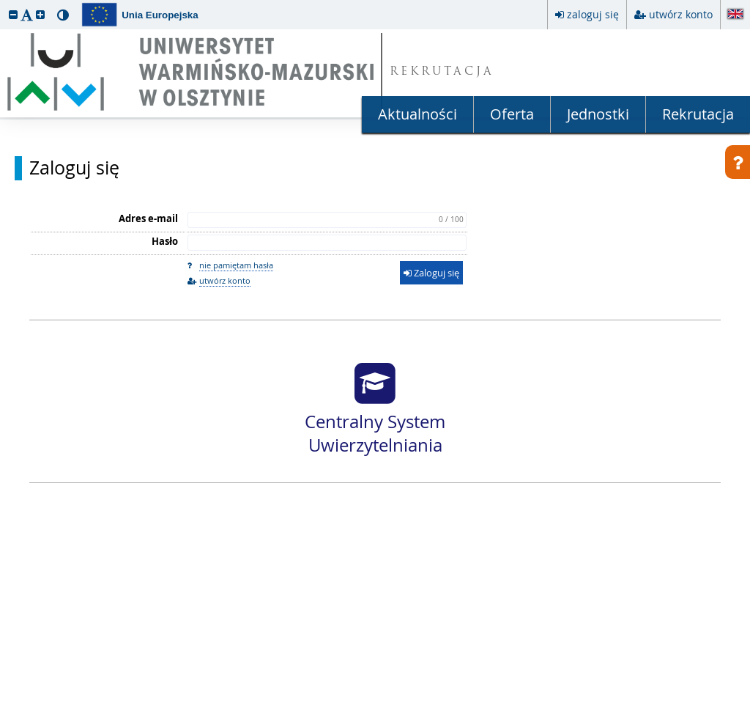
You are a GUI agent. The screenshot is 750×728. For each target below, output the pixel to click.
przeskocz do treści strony (3, 3)
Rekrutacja (698, 114)
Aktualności (417, 114)
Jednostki (598, 114)
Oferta (512, 114)
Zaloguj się (74, 168)
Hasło (165, 241)
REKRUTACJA (442, 72)
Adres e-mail (148, 218)
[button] (13, 14)
